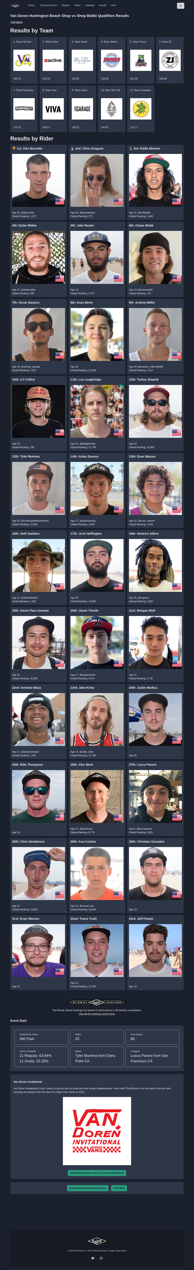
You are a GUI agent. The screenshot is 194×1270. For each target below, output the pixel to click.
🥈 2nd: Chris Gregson (86, 148)
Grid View (119, 1188)
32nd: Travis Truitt (83, 918)
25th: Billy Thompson (27, 764)
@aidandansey (88, 520)
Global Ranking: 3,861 (141, 832)
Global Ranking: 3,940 (82, 524)
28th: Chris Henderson (28, 841)
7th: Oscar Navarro (25, 302)
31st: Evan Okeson (25, 918)
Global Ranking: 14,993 (24, 524)
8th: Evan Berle (81, 302)
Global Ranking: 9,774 (82, 832)
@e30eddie (144, 212)
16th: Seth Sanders (26, 533)
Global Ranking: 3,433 (141, 524)
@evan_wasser (146, 520)
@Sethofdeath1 (29, 597)
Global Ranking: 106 (23, 447)
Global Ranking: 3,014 (82, 678)
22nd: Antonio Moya (26, 687)
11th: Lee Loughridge (85, 379)
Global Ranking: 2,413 (141, 370)
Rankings (89, 5)
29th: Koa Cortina (83, 841)
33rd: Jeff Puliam (141, 918)
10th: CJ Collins (23, 379)
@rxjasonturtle (87, 675)
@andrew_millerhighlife (150, 366)
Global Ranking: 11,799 (83, 447)
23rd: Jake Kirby (82, 687)
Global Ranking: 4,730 (141, 678)
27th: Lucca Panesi (142, 764)
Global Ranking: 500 (23, 293)
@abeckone (86, 828)
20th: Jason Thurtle (84, 610)
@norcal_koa (87, 906)
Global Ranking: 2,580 (141, 601)
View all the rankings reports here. (97, 1014)
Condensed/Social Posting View (87, 1188)
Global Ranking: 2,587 (24, 755)
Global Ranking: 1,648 (141, 216)
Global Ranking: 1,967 (24, 601)
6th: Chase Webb (141, 225)
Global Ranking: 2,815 (24, 370)
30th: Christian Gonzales (147, 841)
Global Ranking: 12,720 (83, 986)
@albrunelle (27, 212)
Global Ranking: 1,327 (24, 216)
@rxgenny (143, 597)
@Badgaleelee (87, 443)
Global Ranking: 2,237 (82, 293)
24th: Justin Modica (143, 687)
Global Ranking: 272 (81, 216)
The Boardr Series (48, 5)
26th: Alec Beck (81, 764)
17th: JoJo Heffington (86, 533)
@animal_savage (30, 366)
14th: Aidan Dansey (84, 456)
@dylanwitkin (28, 289)
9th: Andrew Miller (142, 302)
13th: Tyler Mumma (26, 456)
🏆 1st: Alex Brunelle (27, 148)
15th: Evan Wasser (142, 456)
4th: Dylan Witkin (24, 225)
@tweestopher (87, 212)
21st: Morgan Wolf (142, 610)
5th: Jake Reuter (82, 225)
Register (66, 5)
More (113, 5)
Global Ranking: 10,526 (83, 370)
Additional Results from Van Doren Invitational (97, 1173)
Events (31, 5)
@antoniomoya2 (30, 752)
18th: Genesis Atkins (144, 533)
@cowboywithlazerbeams (35, 520)
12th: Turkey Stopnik (144, 379)
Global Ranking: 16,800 (141, 447)
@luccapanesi (144, 828)
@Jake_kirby (87, 752)
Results (102, 5)
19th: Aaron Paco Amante (30, 610)
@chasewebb (145, 289)
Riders (78, 5)
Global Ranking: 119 (140, 293)
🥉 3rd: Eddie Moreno (144, 148)
